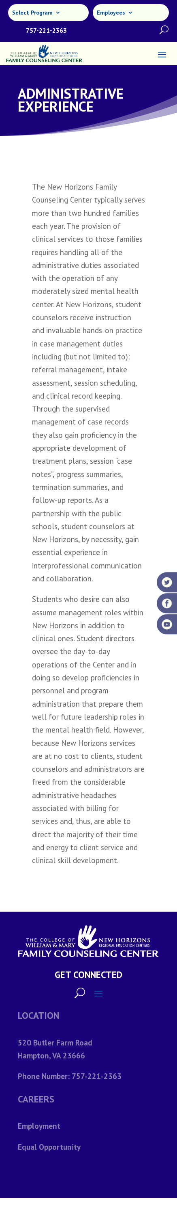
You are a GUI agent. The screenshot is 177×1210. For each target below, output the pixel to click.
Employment (39, 1126)
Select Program (32, 13)
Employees (111, 13)
